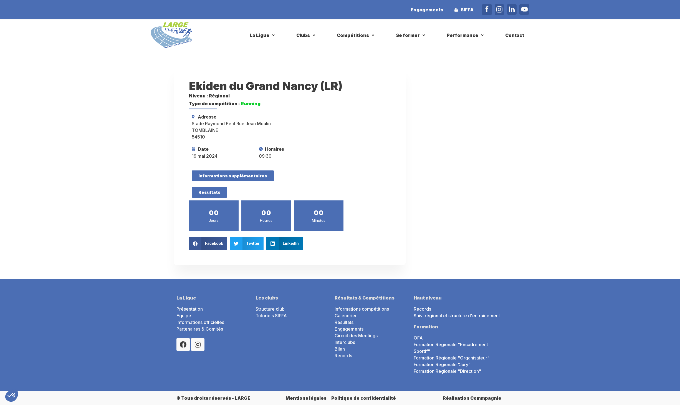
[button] (262, 35)
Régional (219, 96)
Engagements (427, 9)
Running (251, 103)
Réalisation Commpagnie (472, 398)
